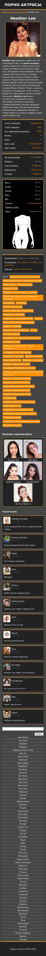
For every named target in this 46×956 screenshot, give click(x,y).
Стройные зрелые (12, 417)
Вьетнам (23, 789)
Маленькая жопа (34, 356)
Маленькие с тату (12, 360)
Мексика (23, 853)
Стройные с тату (11, 342)
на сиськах (23, 262)
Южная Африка (23, 933)
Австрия (23, 740)
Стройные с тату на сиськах (17, 352)
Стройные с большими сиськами (19, 368)
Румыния (23, 885)
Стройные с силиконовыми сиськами (21, 421)
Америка (22, 12)
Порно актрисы (22, 5)
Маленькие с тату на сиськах (17, 284)
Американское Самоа (23, 750)
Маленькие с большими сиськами (19, 414)
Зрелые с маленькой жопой (16, 378)
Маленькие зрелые (12, 307)
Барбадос (23, 766)
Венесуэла (23, 785)
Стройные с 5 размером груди (18, 410)
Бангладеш (23, 763)
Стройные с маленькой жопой (18, 318)
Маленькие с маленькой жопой (18, 322)
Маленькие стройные (13, 315)
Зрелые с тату (10, 288)
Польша (23, 872)
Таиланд (23, 898)
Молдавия (23, 856)
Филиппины (23, 907)
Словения (23, 894)
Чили (23, 920)
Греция (23, 795)
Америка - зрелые (12, 326)
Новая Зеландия (23, 862)
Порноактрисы (9, 12)
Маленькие (8, 303)
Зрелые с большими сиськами (24, 277)
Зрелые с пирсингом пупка (16, 364)
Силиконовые (34, 203)
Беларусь (23, 769)
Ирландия (23, 814)
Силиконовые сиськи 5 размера (18, 386)
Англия (23, 753)
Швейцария (23, 923)
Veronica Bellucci (23, 504)
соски (23, 269)
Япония (23, 939)
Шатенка (37, 148)
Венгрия (23, 782)
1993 (39, 127)
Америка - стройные (32, 360)
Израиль (23, 805)
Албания (23, 744)
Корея (23, 840)
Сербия (23, 888)
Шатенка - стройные (13, 356)
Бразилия (23, 779)
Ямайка (23, 936)
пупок (30, 269)
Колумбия (23, 837)
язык (16, 269)
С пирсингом (9, 398)
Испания (23, 821)
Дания (23, 798)
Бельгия (23, 773)
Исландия (23, 817)
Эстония (23, 930)
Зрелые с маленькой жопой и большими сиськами (23, 373)
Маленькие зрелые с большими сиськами (18, 347)
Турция (23, 901)
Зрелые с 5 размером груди (16, 394)
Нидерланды (23, 859)
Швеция (23, 927)
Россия (23, 882)
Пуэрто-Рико (23, 878)
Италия (23, 824)
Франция (23, 914)
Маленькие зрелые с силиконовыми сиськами (20, 297)
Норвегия (23, 866)
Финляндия (22, 910)
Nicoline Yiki (13, 460)
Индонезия (23, 811)
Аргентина (23, 756)
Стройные (21, 303)
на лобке (33, 262)
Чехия (23, 917)
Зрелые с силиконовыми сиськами (20, 292)
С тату (34, 330)
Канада (22, 830)
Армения (23, 760)
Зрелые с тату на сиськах (15, 330)
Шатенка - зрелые (12, 425)
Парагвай (23, 869)
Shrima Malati (32, 482)
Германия (23, 792)
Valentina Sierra (13, 482)
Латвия (23, 846)
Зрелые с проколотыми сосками (19, 402)
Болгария (23, 776)
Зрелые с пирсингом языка (16, 390)
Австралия (23, 737)
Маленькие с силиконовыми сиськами (21, 338)
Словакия (23, 891)
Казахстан (23, 827)
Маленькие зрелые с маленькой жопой (22, 281)
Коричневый (35, 144)
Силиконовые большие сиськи (18, 311)
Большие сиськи (11, 334)
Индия (23, 808)
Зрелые (38, 318)
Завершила (36, 123)
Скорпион (36, 166)
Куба (23, 843)
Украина (23, 904)
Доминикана (23, 801)
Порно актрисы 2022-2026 (23, 949)
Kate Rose (32, 460)
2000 (39, 131)
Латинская (36, 170)
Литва (23, 850)
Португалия (23, 875)
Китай (23, 833)
